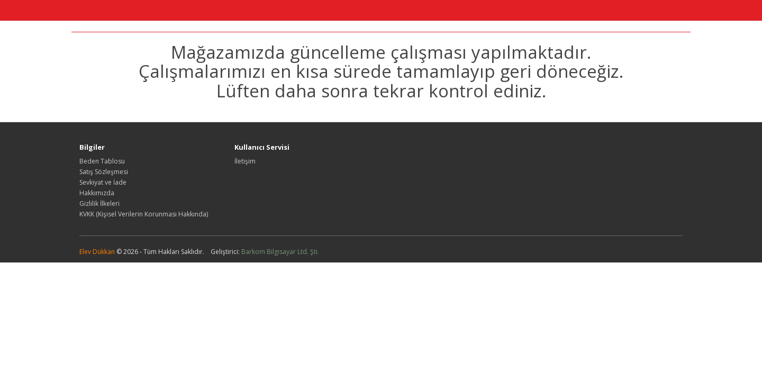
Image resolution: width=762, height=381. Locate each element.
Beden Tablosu (102, 161)
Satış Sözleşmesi (103, 171)
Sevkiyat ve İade (102, 182)
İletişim (245, 161)
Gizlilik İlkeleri (99, 203)
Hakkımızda (96, 192)
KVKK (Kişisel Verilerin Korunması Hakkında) (143, 214)
